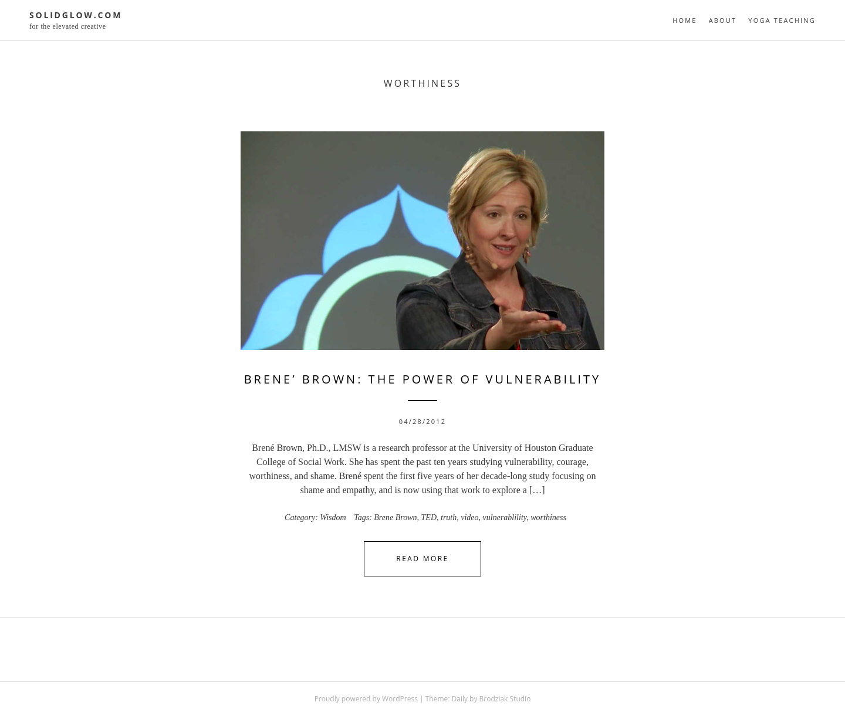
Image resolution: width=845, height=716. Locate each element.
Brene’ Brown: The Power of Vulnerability (422, 379)
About (723, 20)
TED (429, 517)
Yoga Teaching (782, 20)
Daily (460, 699)
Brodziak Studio (505, 699)
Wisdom (333, 517)
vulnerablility (505, 517)
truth (449, 517)
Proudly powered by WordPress (366, 699)
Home (684, 20)
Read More (422, 559)
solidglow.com (75, 15)
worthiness (548, 517)
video (469, 517)
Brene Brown (395, 517)
